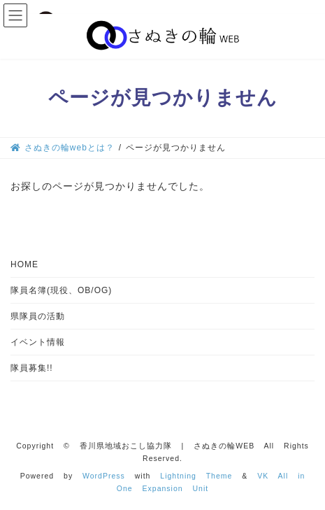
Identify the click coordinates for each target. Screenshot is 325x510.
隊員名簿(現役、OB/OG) (61, 290)
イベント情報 (37, 342)
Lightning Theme (196, 476)
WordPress (103, 476)
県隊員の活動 (37, 316)
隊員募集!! (31, 368)
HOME (24, 264)
